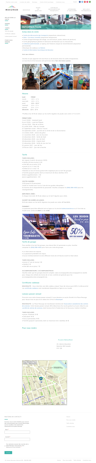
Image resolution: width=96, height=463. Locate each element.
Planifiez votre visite (11, 2)
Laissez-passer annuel (11, 36)
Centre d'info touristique (46, 2)
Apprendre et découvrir (72, 9)
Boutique (34, 2)
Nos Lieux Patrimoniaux (86, 9)
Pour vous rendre (9, 41)
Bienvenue (26, 10)
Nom (6, 429)
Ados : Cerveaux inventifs (31, 37)
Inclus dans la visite (10, 18)
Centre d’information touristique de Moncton (38, 50)
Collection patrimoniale (31, 44)
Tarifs (7, 28)
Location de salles (25, 2)
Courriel (7, 437)
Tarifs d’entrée (70, 423)
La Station (41, 48)
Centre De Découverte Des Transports (54, 9)
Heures (7, 23)
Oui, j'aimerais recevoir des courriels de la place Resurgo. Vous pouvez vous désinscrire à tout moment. (17, 445)
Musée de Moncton (38, 9)
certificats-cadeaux (31, 288)
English (75, 2)
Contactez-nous (60, 2)
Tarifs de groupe (9, 31)
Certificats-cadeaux (10, 33)
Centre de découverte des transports (35, 35)
